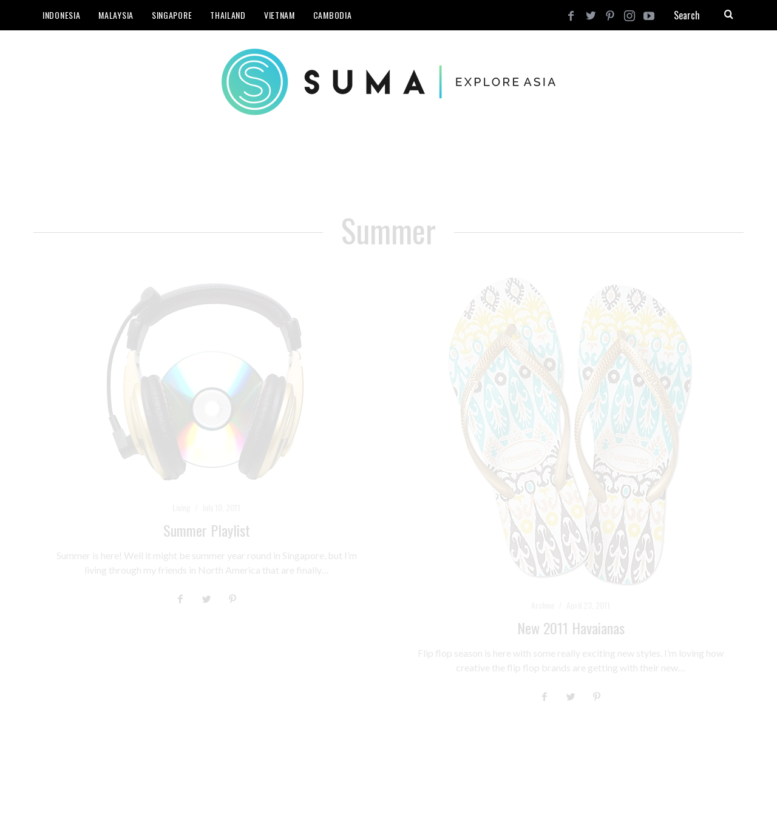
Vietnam (279, 14)
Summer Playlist (206, 530)
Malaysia (116, 14)
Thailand (228, 14)
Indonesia (61, 14)
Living (181, 507)
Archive (542, 605)
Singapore (172, 14)
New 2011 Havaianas (571, 628)
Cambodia (332, 14)
